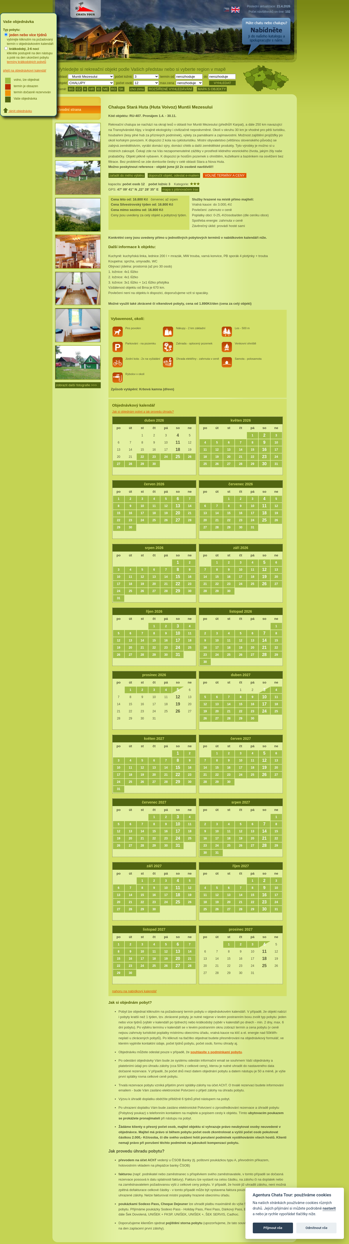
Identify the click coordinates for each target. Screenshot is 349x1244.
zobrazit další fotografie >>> (76, 385)
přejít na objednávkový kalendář (24, 70)
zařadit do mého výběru (126, 175)
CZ (78, 89)
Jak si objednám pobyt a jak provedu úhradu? (143, 411)
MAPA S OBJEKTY (212, 89)
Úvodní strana (69, 110)
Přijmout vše (272, 1228)
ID (98, 89)
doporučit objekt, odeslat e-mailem (174, 175)
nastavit (329, 1208)
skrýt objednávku (17, 111)
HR (91, 89)
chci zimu (137, 89)
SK (121, 89)
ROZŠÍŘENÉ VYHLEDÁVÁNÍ (170, 89)
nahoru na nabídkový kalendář (134, 991)
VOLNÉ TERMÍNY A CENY (224, 175)
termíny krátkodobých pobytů (26, 62)
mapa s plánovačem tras (180, 189)
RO (113, 89)
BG (71, 89)
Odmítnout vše (316, 1228)
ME (105, 89)
